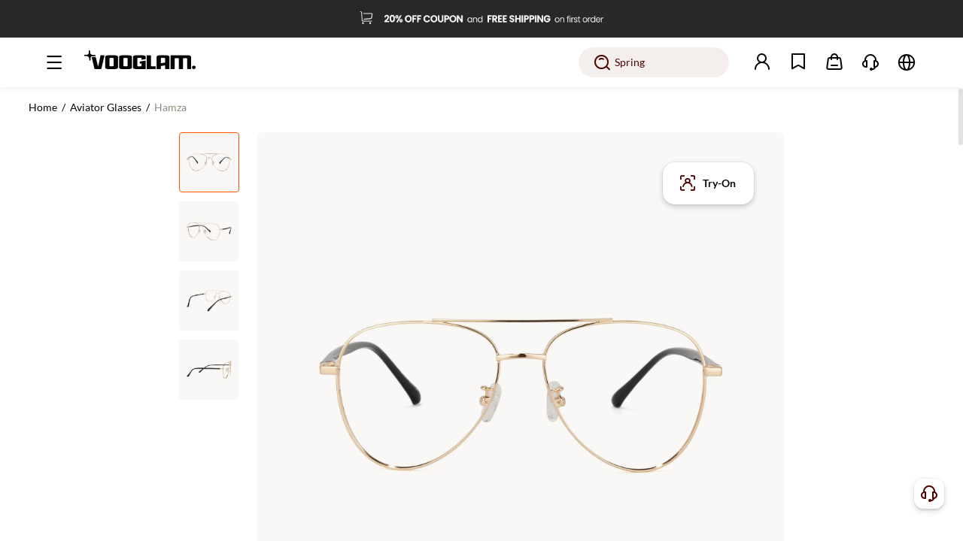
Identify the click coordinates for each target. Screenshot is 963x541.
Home (43, 107)
